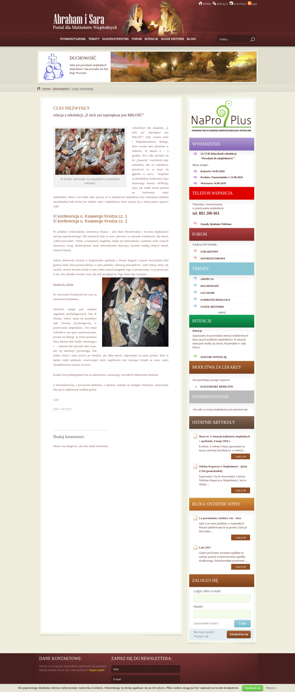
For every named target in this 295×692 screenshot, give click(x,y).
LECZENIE (208, 293)
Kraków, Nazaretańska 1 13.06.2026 (222, 177)
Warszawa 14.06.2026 (213, 183)
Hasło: (222, 611)
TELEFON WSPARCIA (212, 193)
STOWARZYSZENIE (73, 39)
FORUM (137, 39)
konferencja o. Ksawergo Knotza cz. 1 (90, 216)
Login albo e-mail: (222, 595)
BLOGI (191, 39)
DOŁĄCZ (220, 4)
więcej (221, 312)
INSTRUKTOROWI (213, 258)
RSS (252, 4)
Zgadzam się (253, 687)
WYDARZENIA (206, 144)
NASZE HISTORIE (172, 39)
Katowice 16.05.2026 (213, 171)
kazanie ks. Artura (63, 284)
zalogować (71, 446)
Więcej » (271, 687)
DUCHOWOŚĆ (210, 286)
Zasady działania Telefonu (216, 224)
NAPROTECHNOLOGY (215, 299)
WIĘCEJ (241, 456)
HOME (205, 4)
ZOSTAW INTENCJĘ (214, 357)
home (44, 89)
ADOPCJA (207, 279)
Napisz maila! (97, 670)
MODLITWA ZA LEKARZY (216, 367)
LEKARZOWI (209, 251)
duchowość (61, 89)
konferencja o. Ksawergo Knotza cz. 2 (90, 221)
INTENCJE (151, 39)
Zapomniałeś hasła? (206, 623)
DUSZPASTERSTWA (115, 39)
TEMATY (94, 39)
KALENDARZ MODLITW (217, 386)
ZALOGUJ (238, 4)
